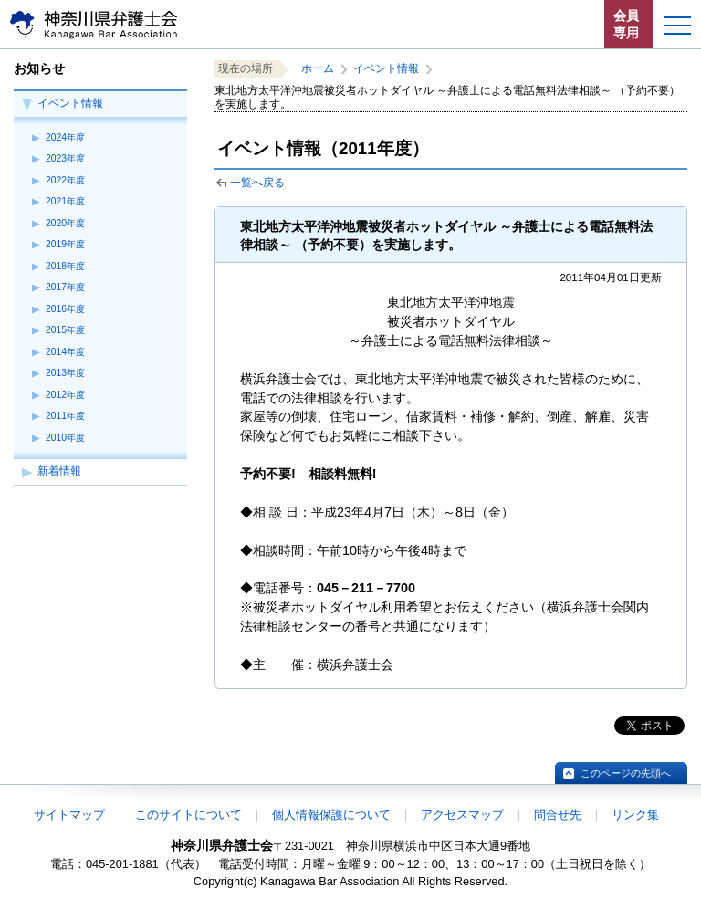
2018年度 (65, 266)
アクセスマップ (462, 814)
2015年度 (65, 330)
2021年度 (65, 201)
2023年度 (65, 158)
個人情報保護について (331, 814)
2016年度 (65, 309)
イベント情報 (70, 103)
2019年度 (65, 244)
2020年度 (65, 223)
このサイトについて (188, 814)
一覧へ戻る (257, 182)
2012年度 (65, 395)
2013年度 (65, 373)
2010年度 (65, 438)
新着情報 (59, 470)
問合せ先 (557, 814)
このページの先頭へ (626, 773)
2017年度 (65, 287)
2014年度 (65, 352)
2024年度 (65, 137)
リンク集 (635, 814)
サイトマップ (69, 814)
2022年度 (65, 180)
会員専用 (626, 24)
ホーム (317, 68)
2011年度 (65, 416)
